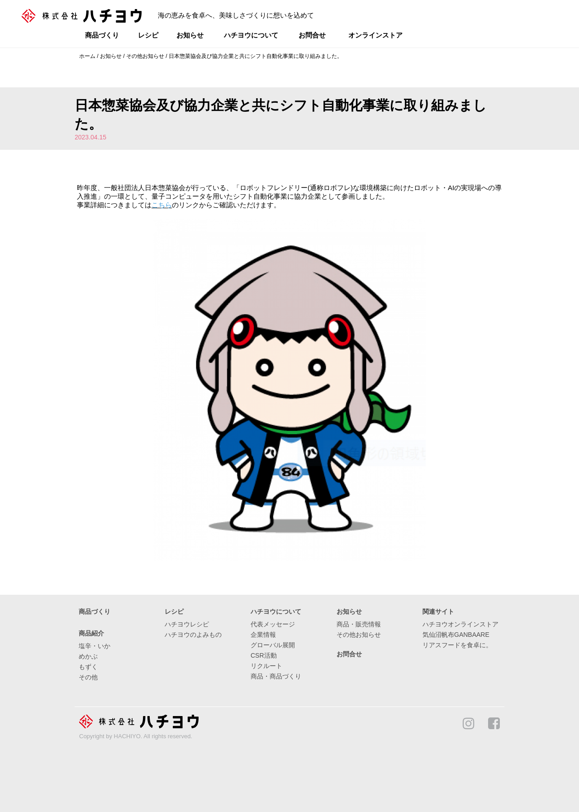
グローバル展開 (273, 645)
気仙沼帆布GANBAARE (455, 634)
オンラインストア (375, 35)
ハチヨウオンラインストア (460, 624)
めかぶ (88, 656)
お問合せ (312, 35)
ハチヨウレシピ (187, 624)
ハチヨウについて (251, 35)
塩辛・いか (94, 646)
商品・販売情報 (359, 624)
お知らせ (190, 35)
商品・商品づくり (276, 676)
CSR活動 (264, 655)
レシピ (148, 35)
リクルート (266, 665)
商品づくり (102, 35)
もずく (88, 666)
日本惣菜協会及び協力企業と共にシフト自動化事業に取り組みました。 (255, 56)
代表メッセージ (273, 624)
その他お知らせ (145, 56)
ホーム (87, 56)
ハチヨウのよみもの (193, 634)
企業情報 (263, 634)
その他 (88, 677)
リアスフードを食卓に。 (457, 645)
